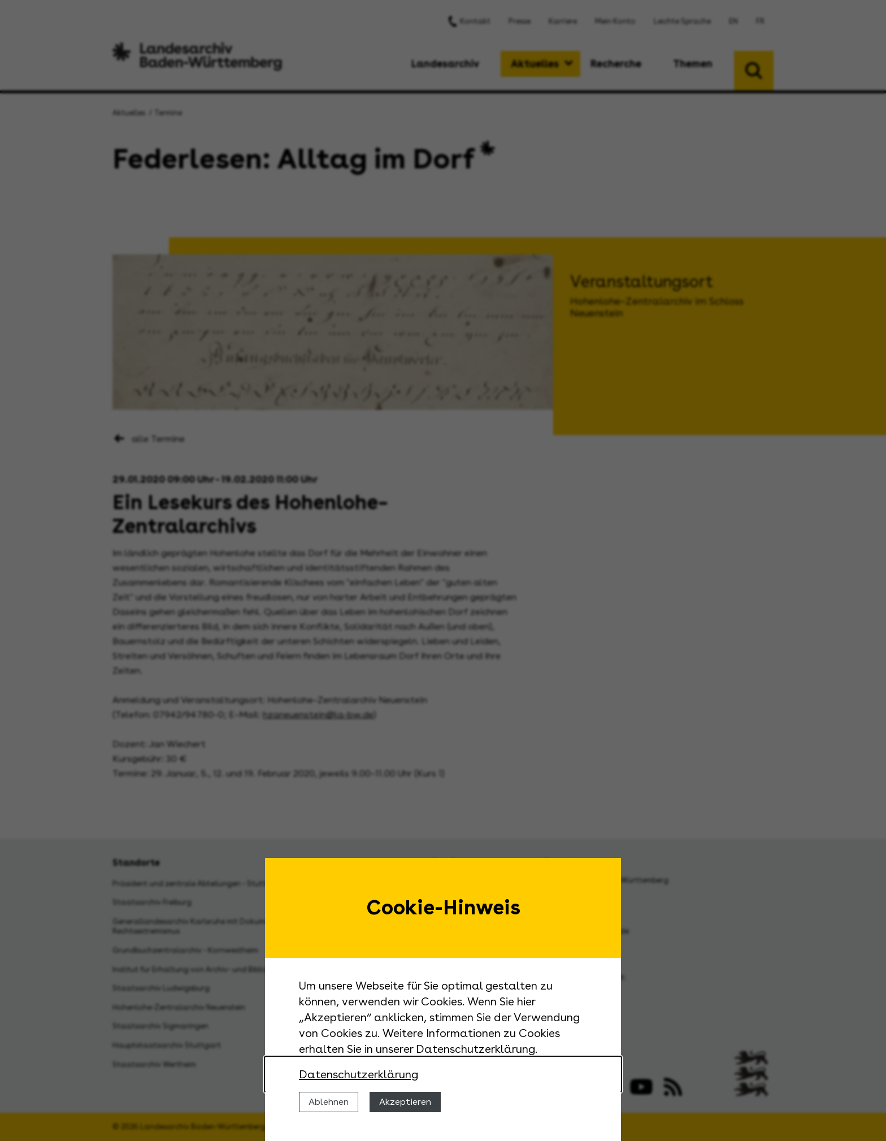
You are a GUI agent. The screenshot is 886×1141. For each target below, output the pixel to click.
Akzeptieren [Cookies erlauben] (405, 1101)
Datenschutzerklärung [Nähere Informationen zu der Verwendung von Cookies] (358, 1074)
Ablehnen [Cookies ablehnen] (329, 1101)
